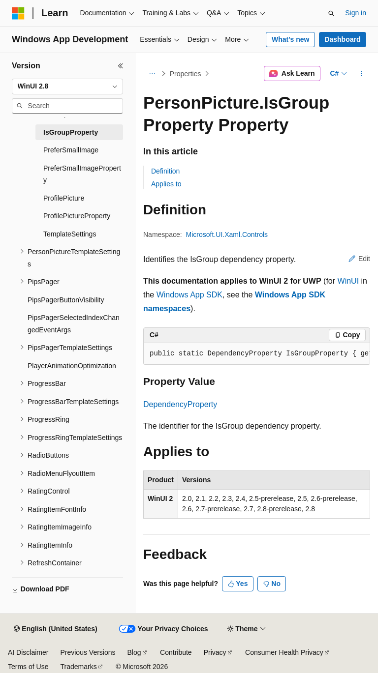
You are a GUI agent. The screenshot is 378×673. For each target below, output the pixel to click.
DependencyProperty (180, 404)
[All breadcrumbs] (151, 74)
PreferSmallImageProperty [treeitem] (82, 174)
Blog (134, 652)
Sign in (355, 13)
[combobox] (67, 86)
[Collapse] (120, 66)
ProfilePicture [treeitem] (63, 198)
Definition (165, 171)
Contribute (176, 652)
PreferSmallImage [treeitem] (70, 150)
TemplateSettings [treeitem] (69, 234)
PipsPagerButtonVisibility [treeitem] (66, 300)
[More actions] (361, 74)
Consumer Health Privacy (284, 652)
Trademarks (78, 667)
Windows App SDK (189, 295)
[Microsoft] (18, 13)
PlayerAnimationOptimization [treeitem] (72, 366)
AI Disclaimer (28, 652)
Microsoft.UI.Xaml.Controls (227, 234)
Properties (185, 74)
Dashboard (342, 39)
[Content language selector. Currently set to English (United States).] (55, 629)
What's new (290, 39)
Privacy (215, 652)
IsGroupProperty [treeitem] (70, 132)
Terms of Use (28, 667)
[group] (256, 354)
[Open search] (331, 13)
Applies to (166, 184)
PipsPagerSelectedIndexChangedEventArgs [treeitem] (74, 324)
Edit (359, 259)
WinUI (348, 281)
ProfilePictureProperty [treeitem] (76, 216)
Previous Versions (87, 652)
